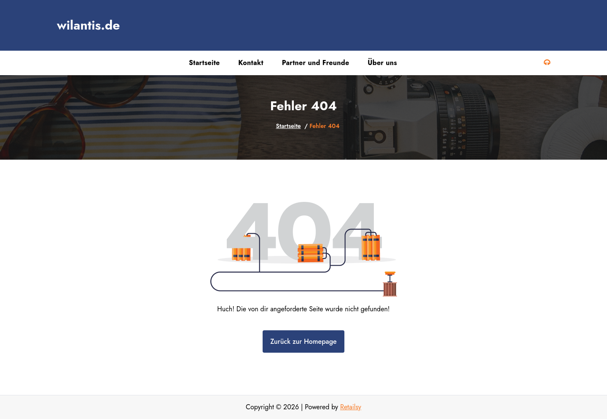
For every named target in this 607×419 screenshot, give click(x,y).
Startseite (288, 126)
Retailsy (350, 407)
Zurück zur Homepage (303, 341)
